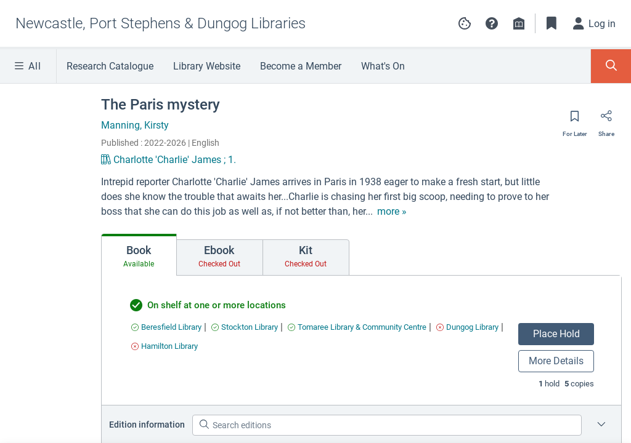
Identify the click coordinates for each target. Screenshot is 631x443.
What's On (383, 66)
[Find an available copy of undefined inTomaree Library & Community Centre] (357, 327)
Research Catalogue (110, 66)
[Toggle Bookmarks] (551, 23)
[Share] (606, 120)
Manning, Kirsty (135, 125)
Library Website (206, 66)
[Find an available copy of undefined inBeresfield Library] (166, 327)
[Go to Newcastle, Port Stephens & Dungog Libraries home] (160, 23)
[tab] (139, 255)
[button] (492, 23)
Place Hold (556, 334)
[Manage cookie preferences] (465, 23)
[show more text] (392, 211)
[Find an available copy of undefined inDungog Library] (467, 327)
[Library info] (519, 23)
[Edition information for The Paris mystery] (601, 425)
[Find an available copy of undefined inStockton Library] (244, 327)
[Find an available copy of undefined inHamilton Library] (164, 346)
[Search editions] (387, 425)
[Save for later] (575, 120)
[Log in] (595, 23)
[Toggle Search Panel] (611, 66)
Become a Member (300, 66)
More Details (556, 361)
